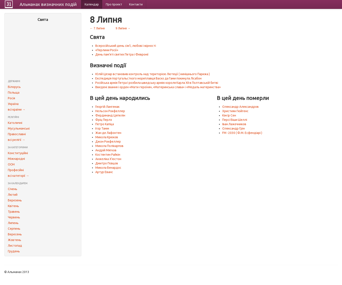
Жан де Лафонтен (108, 133)
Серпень (14, 228)
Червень (14, 217)
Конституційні (18, 153)
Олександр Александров (240, 106)
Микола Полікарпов (109, 146)
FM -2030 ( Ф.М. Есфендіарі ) (242, 133)
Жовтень (14, 240)
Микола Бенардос (108, 167)
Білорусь (14, 87)
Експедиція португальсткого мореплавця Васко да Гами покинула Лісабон (148, 78)
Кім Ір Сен (229, 115)
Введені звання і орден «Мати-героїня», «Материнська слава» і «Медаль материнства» (158, 87)
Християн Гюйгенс (235, 111)
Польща (13, 92)
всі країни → (16, 109)
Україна (13, 104)
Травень (14, 211)
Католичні (15, 123)
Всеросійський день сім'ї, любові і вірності (125, 45)
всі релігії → (16, 140)
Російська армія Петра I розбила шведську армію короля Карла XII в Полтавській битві (156, 82)
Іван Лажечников (234, 124)
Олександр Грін (233, 128)
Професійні (16, 170)
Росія (11, 98)
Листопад (15, 245)
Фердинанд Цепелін (110, 115)
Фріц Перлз (103, 119)
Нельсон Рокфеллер (110, 111)
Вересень (15, 234)
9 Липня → (123, 28)
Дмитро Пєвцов (106, 163)
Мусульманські (19, 128)
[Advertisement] (43, 51)
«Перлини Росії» (106, 50)
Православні (17, 134)
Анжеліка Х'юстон (108, 159)
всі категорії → (18, 175)
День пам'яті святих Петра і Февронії (122, 54)
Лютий (12, 194)
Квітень (13, 206)
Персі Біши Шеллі (234, 119)
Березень (15, 200)
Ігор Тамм (102, 128)
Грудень (14, 251)
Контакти (136, 4)
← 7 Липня (97, 28)
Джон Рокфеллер (108, 141)
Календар (92, 4)
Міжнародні (16, 158)
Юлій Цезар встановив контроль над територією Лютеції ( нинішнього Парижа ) (152, 74)
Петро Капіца (104, 124)
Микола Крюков (106, 137)
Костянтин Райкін (107, 154)
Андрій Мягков (105, 150)
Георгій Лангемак (107, 106)
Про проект (114, 4)
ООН (11, 164)
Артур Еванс (104, 172)
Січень (12, 189)
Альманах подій (48, 4)
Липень (13, 223)
